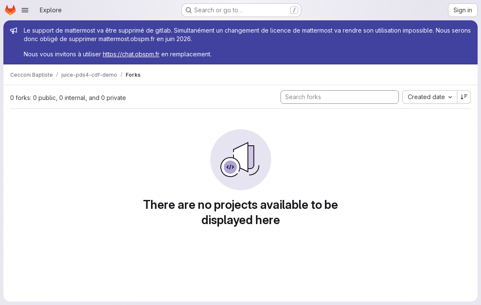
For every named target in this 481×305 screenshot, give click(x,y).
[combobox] (429, 97)
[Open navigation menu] (25, 10)
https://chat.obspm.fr (131, 54)
